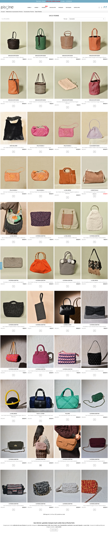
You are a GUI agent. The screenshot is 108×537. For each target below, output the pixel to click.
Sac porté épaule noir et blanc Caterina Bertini (41, 505)
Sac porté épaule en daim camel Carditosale (94, 192)
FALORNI (67, 413)
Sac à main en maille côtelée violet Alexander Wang (94, 147)
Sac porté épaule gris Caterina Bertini (67, 505)
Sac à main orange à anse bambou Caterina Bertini (40, 282)
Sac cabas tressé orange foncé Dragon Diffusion (94, 57)
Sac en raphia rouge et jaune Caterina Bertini (94, 505)
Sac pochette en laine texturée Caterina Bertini (67, 371)
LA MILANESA (67, 190)
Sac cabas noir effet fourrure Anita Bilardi (14, 147)
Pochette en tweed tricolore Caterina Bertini (40, 237)
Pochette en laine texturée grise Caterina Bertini (94, 326)
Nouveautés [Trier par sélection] (86, 19)
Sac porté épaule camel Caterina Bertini (67, 461)
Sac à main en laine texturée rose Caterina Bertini (13, 371)
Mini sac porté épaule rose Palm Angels (67, 147)
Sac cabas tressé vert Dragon (40, 57)
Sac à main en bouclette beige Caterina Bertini (94, 237)
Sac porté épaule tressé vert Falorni (67, 415)
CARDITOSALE (94, 190)
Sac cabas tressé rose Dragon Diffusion (94, 102)
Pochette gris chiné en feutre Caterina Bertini (40, 326)
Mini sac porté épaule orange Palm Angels (13, 192)
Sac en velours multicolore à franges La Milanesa (13, 237)
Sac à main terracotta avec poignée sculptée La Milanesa (67, 192)
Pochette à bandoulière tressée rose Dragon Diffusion (67, 102)
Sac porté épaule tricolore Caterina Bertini (13, 505)
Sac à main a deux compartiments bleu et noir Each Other (40, 416)
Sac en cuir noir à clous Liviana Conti (94, 371)
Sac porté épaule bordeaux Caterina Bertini (94, 461)
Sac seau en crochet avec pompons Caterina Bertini (67, 282)
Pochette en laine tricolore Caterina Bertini (13, 282)
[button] (99, 7)
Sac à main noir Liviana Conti (67, 326)
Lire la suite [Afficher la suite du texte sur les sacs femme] (54, 529)
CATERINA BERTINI (40, 236)
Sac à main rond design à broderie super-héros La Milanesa (13, 416)
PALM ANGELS (40, 145)
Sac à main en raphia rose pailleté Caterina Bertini (40, 371)
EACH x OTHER (40, 413)
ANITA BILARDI (13, 145)
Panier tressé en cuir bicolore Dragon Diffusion (40, 102)
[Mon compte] (101, 7)
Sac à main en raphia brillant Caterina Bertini (13, 326)
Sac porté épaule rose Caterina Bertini (40, 461)
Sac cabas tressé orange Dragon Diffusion (13, 102)
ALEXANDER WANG (94, 145)
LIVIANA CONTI (67, 324)
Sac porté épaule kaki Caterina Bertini (13, 461)
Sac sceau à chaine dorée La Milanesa (67, 237)
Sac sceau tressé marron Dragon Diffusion (13, 57)
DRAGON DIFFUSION (13, 55)
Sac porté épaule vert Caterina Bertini (94, 415)
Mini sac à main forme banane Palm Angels (40, 147)
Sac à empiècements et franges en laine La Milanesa (94, 282)
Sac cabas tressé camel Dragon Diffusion (67, 57)
